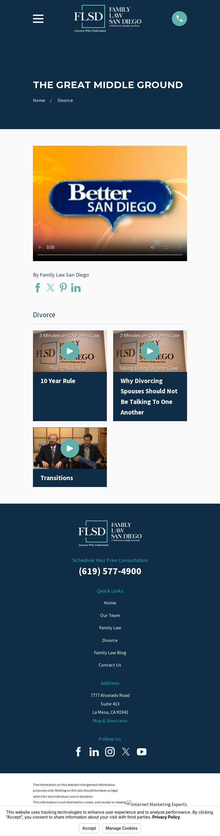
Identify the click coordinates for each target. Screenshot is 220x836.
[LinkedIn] (94, 751)
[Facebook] (78, 751)
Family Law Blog (110, 653)
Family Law (110, 628)
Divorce (110, 640)
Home (110, 603)
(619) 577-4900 (110, 571)
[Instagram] (110, 751)
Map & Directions (110, 721)
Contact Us (110, 665)
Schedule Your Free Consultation (110, 560)
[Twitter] (126, 751)
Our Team (110, 615)
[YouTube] (141, 751)
